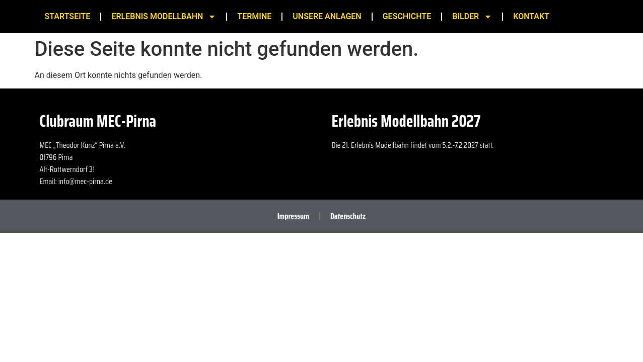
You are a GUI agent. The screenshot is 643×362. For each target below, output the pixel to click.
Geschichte (407, 16)
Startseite (68, 16)
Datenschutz (348, 216)
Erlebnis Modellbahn (163, 17)
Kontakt (531, 16)
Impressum (293, 216)
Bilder (472, 17)
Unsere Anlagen (327, 16)
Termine (254, 16)
